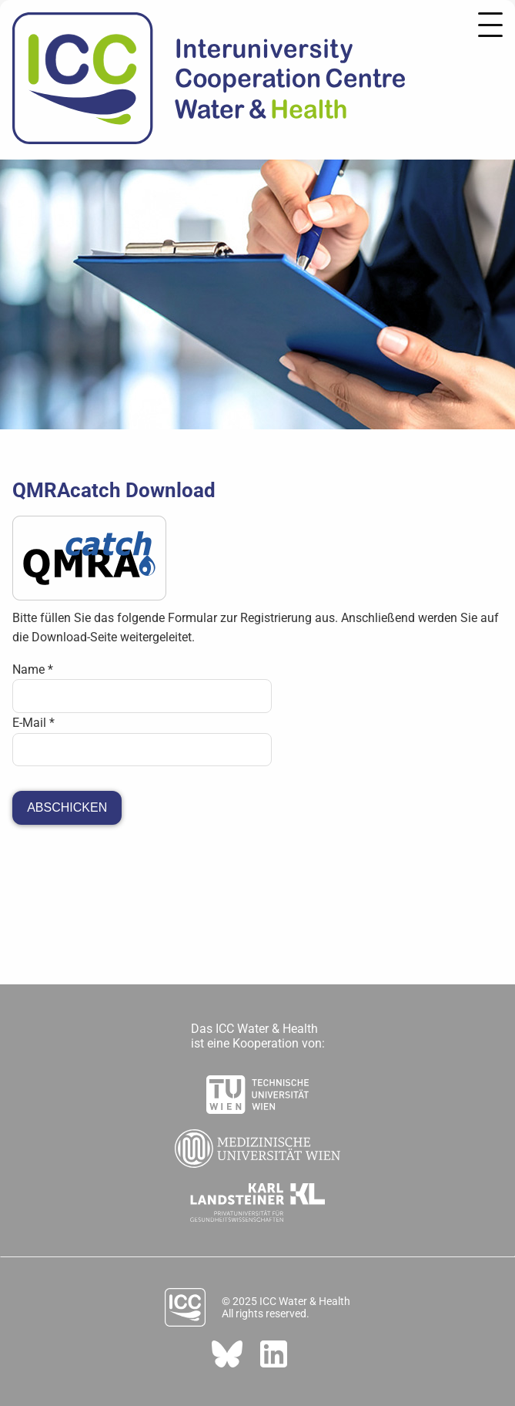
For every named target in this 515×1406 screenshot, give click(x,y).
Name (32, 669)
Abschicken (67, 807)
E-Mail (33, 722)
